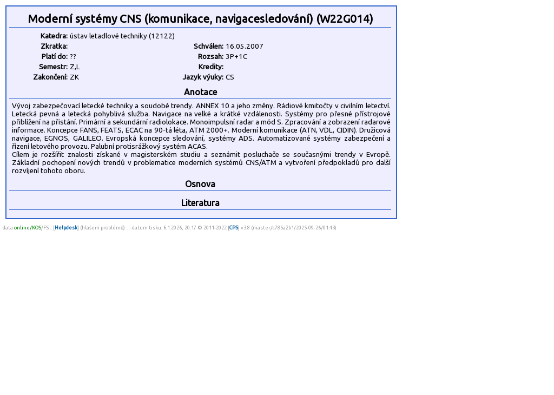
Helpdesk (66, 228)
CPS (233, 228)
